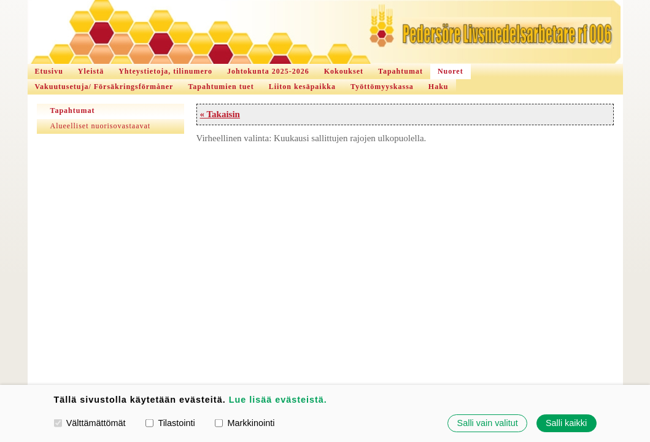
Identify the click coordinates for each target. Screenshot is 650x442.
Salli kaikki (566, 423)
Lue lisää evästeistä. (278, 400)
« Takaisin (220, 114)
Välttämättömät (90, 423)
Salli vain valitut (487, 423)
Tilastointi (170, 423)
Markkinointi (244, 423)
